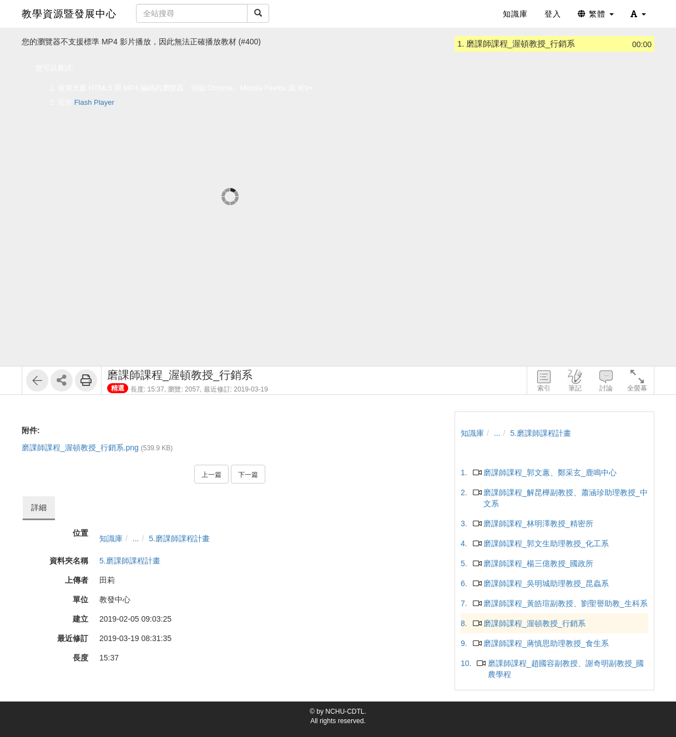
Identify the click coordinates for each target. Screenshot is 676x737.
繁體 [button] (596, 13)
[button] (638, 14)
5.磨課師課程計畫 (179, 538)
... (136, 538)
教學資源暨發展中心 (69, 13)
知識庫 (111, 538)
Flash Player (94, 102)
